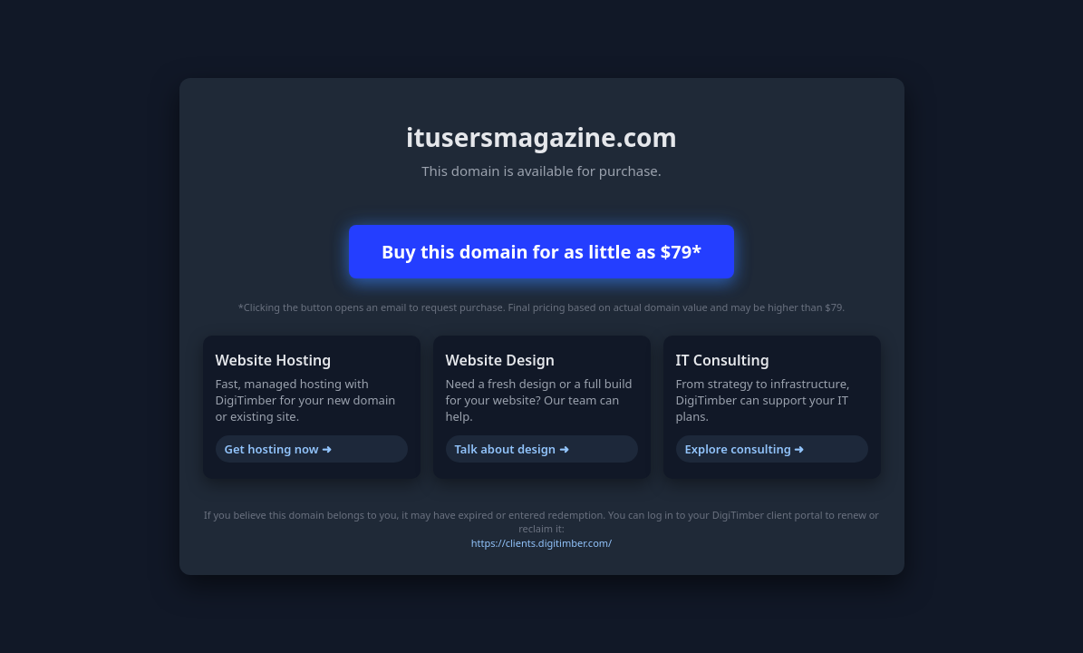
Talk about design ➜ (512, 449)
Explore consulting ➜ (745, 449)
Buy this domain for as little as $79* (541, 251)
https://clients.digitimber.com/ (541, 543)
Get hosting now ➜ (278, 449)
